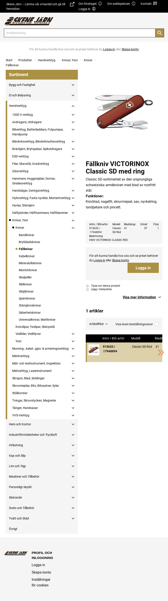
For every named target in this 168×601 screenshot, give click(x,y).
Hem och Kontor (20, 424)
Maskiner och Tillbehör (24, 476)
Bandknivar (26, 235)
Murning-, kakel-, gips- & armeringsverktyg (40, 348)
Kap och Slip (17, 455)
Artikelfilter (96, 323)
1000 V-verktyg (22, 114)
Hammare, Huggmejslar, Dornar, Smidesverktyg (33, 181)
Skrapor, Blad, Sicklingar (28, 378)
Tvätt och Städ (19, 518)
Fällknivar (12, 65)
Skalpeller (25, 277)
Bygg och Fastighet (22, 85)
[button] (142, 297)
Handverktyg (47, 60)
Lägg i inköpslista (99, 289)
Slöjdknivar (26, 291)
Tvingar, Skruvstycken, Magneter (34, 400)
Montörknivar (28, 270)
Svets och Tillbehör (21, 508)
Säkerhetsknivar (30, 312)
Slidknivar (25, 284)
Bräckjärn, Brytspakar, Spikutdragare (37, 149)
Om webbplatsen (121, 4)
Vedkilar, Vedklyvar (28, 333)
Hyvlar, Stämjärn (23, 205)
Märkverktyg (20, 356)
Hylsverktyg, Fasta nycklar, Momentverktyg (41, 198)
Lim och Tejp (17, 466)
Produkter (25, 60)
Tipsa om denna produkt (103, 285)
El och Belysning (20, 95)
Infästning (16, 445)
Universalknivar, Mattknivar (37, 319)
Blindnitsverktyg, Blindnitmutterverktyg (38, 141)
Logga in (143, 268)
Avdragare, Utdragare (27, 122)
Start (9, 60)
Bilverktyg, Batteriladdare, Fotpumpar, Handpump (37, 132)
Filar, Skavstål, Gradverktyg (30, 163)
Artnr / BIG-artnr (113, 338)
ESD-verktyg (20, 156)
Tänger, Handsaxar (25, 408)
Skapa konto (41, 572)
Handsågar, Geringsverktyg (30, 190)
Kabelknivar (27, 256)
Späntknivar (27, 298)
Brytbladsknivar (29, 242)
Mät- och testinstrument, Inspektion (36, 363)
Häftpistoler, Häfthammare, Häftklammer (40, 213)
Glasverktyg (20, 171)
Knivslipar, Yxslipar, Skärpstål (35, 327)
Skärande (15, 497)
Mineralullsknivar (30, 263)
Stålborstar (20, 393)
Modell (136, 338)
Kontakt (149, 4)
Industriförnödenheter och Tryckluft (33, 434)
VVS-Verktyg (20, 415)
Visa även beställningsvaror (137, 324)
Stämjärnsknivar (30, 305)
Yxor (19, 341)
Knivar (88, 60)
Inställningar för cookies (41, 582)
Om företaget (90, 4)
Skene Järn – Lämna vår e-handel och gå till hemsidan (40, 6)
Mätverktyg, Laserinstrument (32, 371)
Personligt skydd (20, 487)
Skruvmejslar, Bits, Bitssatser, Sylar (35, 385)
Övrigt (13, 529)
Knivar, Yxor (70, 60)
